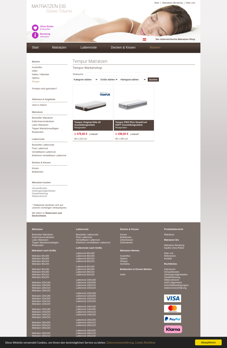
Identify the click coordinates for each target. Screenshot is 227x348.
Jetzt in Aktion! (39, 105)
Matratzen (59, 47)
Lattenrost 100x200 (86, 282)
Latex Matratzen (40, 125)
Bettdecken (37, 171)
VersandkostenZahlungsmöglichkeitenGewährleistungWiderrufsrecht (44, 192)
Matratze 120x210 (41, 301)
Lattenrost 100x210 (86, 285)
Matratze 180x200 (41, 333)
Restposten (38, 132)
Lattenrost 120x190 (86, 293)
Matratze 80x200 (40, 258)
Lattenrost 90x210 (85, 272)
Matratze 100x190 (41, 282)
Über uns (190, 2)
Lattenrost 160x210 (86, 322)
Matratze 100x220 (41, 290)
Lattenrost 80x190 (85, 253)
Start (156, 2)
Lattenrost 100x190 (86, 280)
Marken (155, 47)
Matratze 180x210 (41, 335)
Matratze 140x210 (41, 314)
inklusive (45, 35)
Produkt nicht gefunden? (44, 88)
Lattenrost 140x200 (86, 309)
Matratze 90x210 (40, 274)
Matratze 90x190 (40, 269)
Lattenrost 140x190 (86, 306)
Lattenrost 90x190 (85, 266)
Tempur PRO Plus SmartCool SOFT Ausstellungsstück (131, 123)
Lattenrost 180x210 (86, 333)
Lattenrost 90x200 (85, 269)
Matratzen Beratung (172, 2)
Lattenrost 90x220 (85, 274)
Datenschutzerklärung (120, 342)
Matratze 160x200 (41, 322)
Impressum (169, 269)
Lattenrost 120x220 (86, 301)
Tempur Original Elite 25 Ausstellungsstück (87, 123)
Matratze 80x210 (40, 261)
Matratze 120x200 (41, 298)
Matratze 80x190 (40, 256)
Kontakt (168, 258)
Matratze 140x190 (41, 309)
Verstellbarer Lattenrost (44, 152)
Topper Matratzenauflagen (45, 128)
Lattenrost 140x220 (86, 314)
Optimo (35, 78)
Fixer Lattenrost (40, 148)
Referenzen (170, 256)
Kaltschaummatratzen (43, 121)
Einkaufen (47, 27)
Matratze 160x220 (41, 327)
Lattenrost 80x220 (85, 261)
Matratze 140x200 (41, 311)
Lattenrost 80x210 (85, 258)
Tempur (36, 81)
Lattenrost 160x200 (86, 319)
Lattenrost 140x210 (86, 311)
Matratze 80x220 (40, 264)
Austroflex (37, 67)
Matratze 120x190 (41, 296)
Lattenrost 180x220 (86, 335)
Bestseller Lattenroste (43, 144)
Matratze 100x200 (41, 285)
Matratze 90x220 (40, 277)
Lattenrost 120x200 (86, 296)
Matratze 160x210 (41, 325)
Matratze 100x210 (41, 288)
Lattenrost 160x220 (86, 325)
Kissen (35, 168)
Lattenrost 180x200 (86, 330)
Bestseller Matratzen (42, 117)
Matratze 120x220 (41, 304)
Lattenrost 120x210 (86, 298)
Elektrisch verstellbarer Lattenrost (49, 155)
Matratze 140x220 (41, 317)
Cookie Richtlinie (145, 342)
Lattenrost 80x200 (85, 256)
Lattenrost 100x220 (86, 288)
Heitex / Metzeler (40, 74)
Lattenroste (89, 47)
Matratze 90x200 (40, 272)
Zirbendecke (126, 242)
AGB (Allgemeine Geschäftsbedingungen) (176, 284)
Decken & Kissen (123, 47)
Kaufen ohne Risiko (174, 248)
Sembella (125, 264)
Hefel (34, 70)
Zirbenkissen (126, 240)
